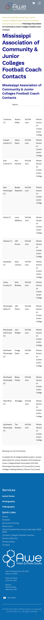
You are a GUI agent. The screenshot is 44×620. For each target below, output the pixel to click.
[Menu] (39, 3)
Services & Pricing (10, 523)
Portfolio (6, 520)
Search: (15, 104)
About (5, 517)
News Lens (7, 526)
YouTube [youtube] (9, 597)
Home (4, 17)
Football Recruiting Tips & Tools (21, 17)
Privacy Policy (8, 542)
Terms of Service (9, 538)
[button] (12, 112)
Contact (6, 545)
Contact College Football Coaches (18, 535)
